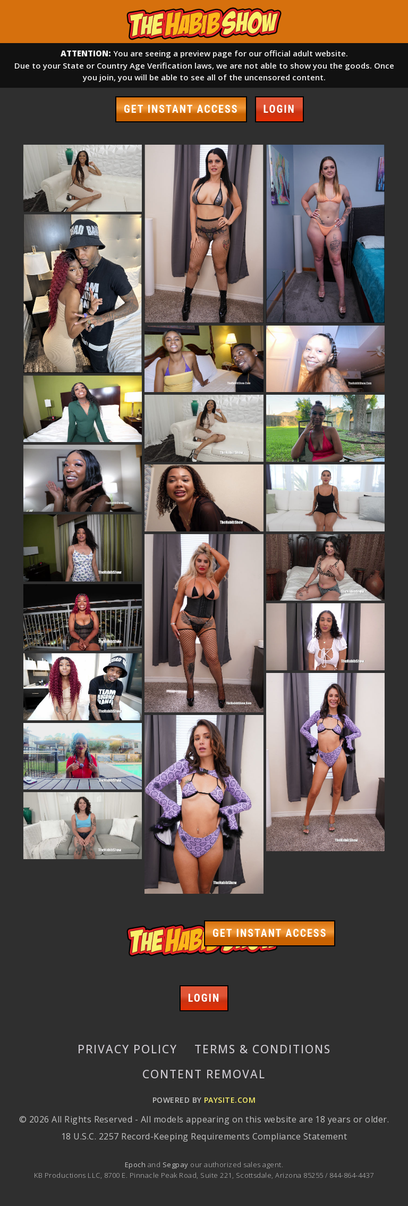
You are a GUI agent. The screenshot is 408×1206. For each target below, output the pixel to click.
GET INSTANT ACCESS (181, 109)
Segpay (176, 1164)
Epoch (136, 1164)
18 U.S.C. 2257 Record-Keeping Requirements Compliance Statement (204, 1136)
